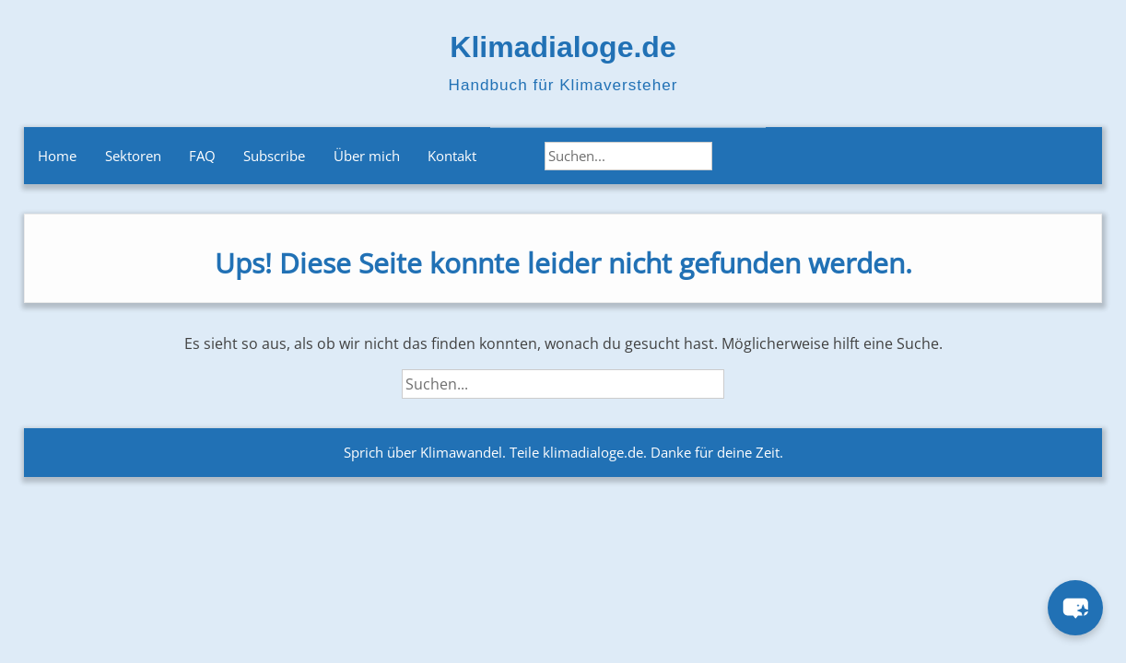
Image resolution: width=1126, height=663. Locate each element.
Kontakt (452, 155)
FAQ (202, 155)
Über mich (367, 155)
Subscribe (274, 155)
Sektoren (133, 155)
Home (57, 155)
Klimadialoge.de (562, 47)
